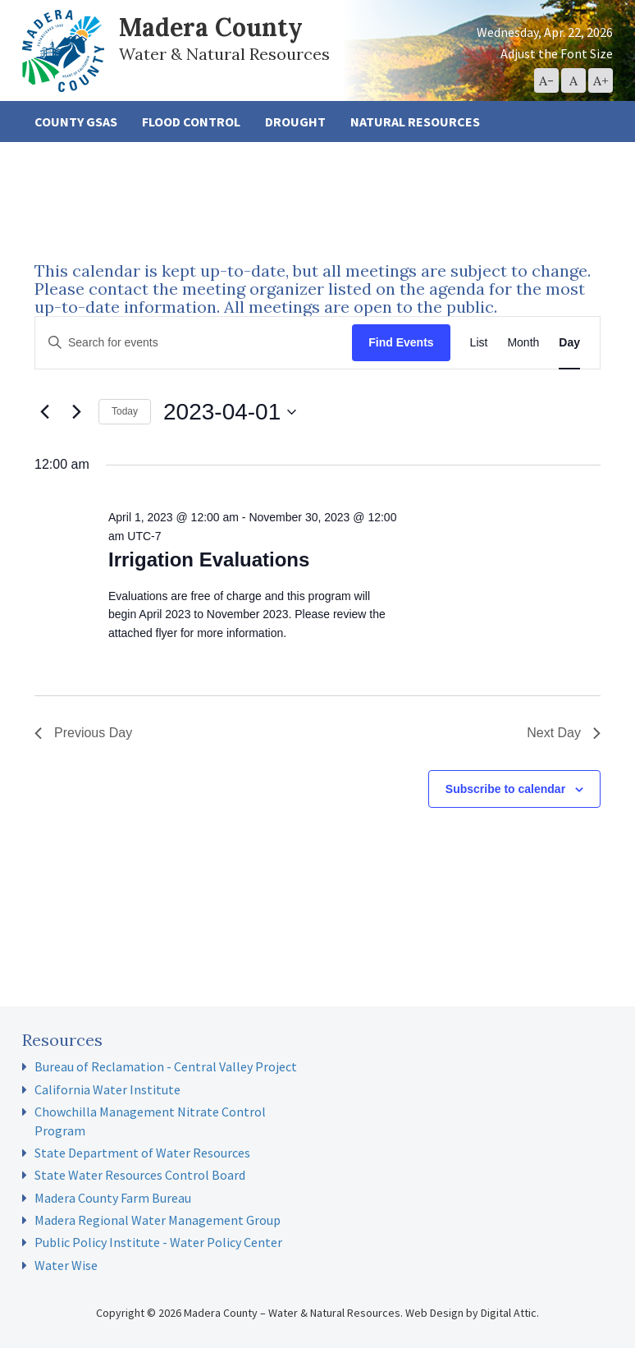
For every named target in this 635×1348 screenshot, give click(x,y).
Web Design (434, 1312)
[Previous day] (44, 412)
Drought (295, 121)
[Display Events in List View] (479, 343)
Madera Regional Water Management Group (157, 1220)
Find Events (400, 342)
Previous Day (83, 733)
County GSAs (75, 121)
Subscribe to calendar (505, 789)
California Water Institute (107, 1089)
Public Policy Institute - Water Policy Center (158, 1242)
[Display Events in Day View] (569, 343)
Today (125, 411)
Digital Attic (509, 1312)
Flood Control (191, 121)
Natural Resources (415, 121)
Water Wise (66, 1265)
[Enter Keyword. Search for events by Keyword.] (193, 343)
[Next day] (76, 412)
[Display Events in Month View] (523, 343)
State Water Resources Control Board (139, 1175)
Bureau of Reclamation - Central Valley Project (165, 1066)
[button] (546, 80)
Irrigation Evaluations (208, 559)
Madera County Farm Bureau (112, 1198)
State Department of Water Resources (142, 1152)
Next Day (564, 733)
